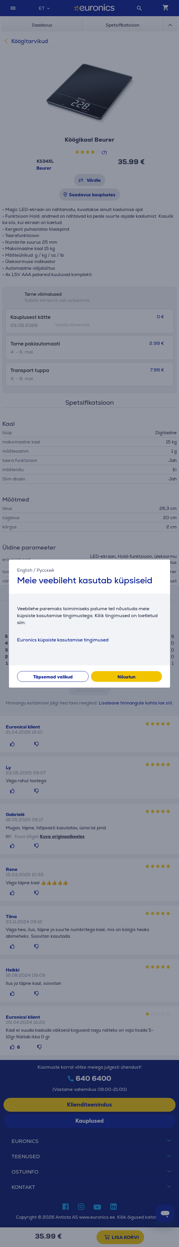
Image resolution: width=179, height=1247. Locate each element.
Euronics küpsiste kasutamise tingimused (63, 640)
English (24, 570)
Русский (45, 570)
